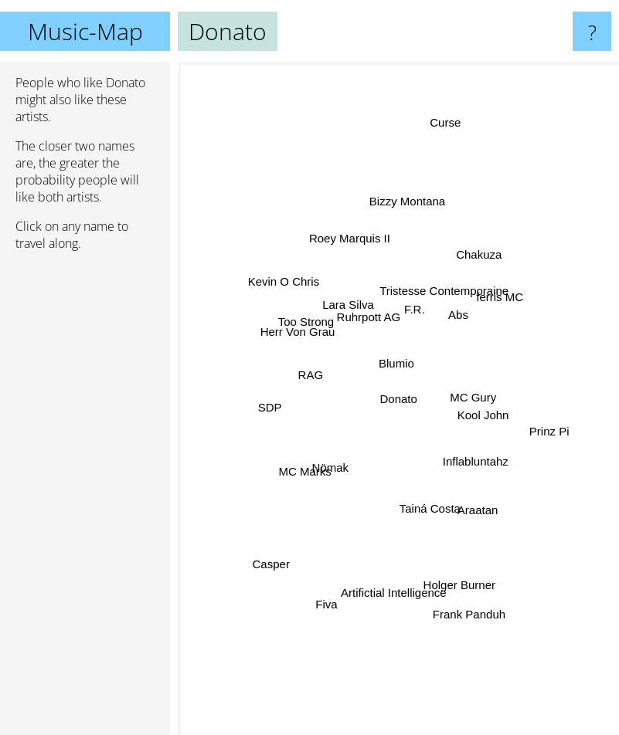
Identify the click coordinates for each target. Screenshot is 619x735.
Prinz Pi (548, 435)
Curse (448, 117)
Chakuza (478, 258)
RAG (312, 381)
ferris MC (495, 303)
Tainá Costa (426, 503)
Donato (398, 398)
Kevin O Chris (289, 286)
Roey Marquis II (351, 242)
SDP (271, 405)
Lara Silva (350, 306)
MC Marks (310, 468)
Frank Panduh (470, 612)
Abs (457, 319)
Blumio (398, 363)
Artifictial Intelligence (394, 584)
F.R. (412, 310)
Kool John (478, 413)
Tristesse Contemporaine (441, 294)
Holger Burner (459, 581)
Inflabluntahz (480, 466)
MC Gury (470, 397)
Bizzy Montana (405, 205)
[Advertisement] (85, 499)
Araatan (475, 502)
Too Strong (307, 325)
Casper (271, 564)
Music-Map (85, 31)
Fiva (329, 599)
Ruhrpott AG (370, 319)
